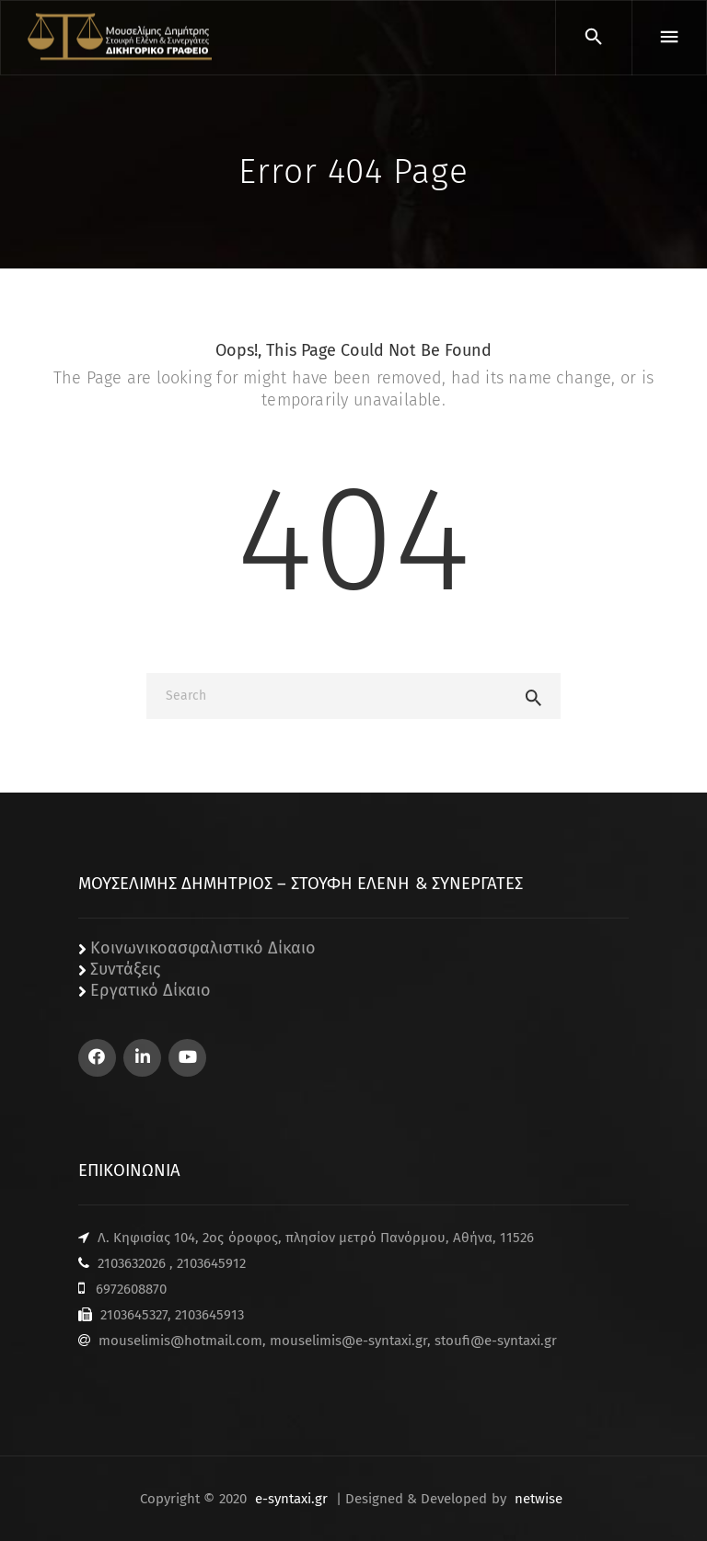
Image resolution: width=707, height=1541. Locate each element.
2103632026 (132, 1263)
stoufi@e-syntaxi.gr (496, 1340)
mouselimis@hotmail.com (180, 1340)
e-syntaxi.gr (291, 1498)
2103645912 (211, 1263)
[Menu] (669, 37)
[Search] (353, 696)
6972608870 (131, 1289)
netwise (538, 1498)
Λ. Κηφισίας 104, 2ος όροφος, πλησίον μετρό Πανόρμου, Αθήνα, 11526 (316, 1237)
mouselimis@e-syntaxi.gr (348, 1340)
